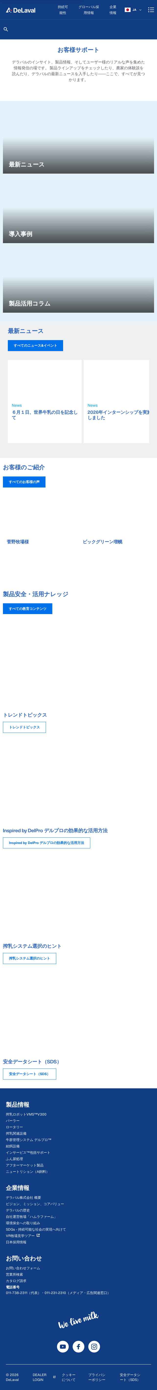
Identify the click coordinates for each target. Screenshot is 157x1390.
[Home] (20, 10)
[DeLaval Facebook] (78, 1347)
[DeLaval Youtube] (63, 1347)
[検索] (6, 29)
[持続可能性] (63, 9)
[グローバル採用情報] (88, 9)
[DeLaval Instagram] (94, 1347)
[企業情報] (113, 9)
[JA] (133, 10)
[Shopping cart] (151, 10)
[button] (35, 345)
